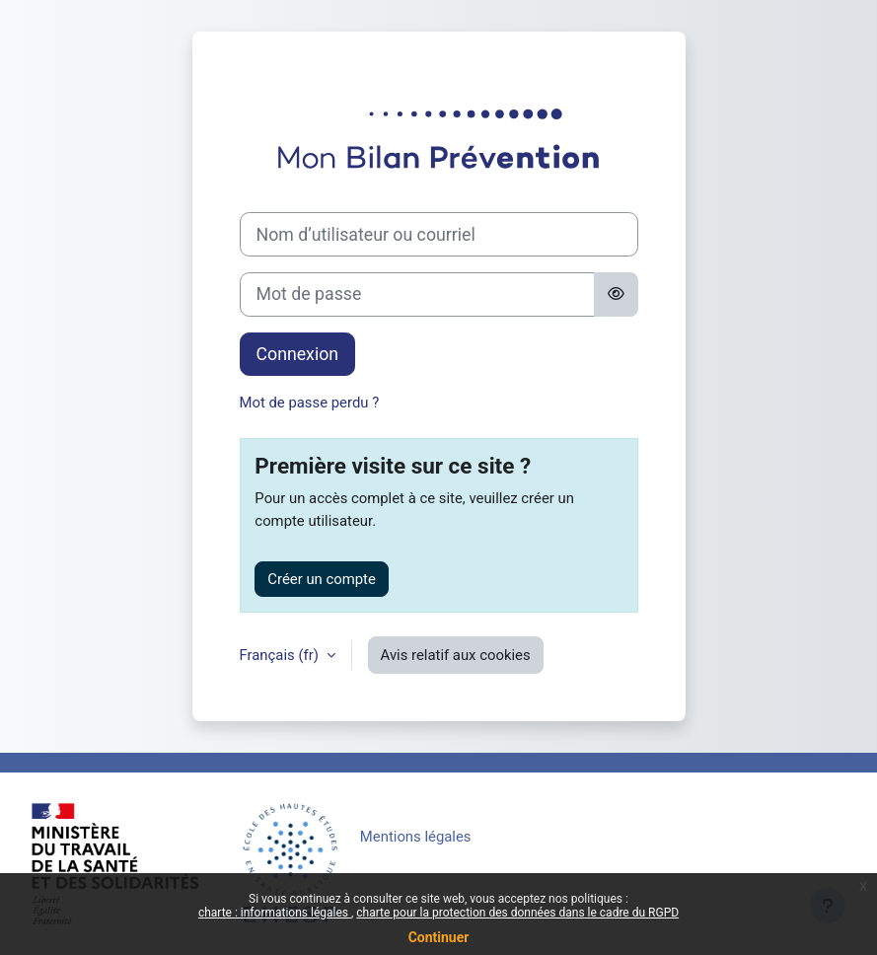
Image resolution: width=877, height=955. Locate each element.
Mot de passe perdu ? (310, 402)
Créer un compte (321, 579)
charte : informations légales (274, 912)
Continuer (439, 937)
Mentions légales (416, 836)
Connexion (297, 354)
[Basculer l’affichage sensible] (616, 294)
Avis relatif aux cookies (456, 655)
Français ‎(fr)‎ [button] (281, 655)
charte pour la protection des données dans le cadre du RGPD (517, 912)
